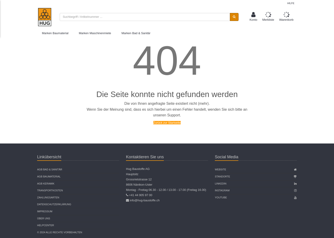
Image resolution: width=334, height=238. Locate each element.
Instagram (222, 190)
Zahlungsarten (48, 197)
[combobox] (145, 17)
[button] (253, 17)
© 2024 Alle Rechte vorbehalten (59, 232)
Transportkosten (50, 190)
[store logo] (44, 17)
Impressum (44, 211)
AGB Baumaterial (49, 176)
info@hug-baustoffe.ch (145, 200)
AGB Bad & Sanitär (49, 169)
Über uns (43, 218)
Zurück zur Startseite (167, 122)
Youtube (221, 197)
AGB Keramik (45, 183)
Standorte (222, 176)
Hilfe (290, 3)
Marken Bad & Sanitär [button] (135, 33)
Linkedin (220, 183)
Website (220, 169)
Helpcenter (45, 225)
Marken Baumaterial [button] (55, 33)
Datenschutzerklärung (54, 204)
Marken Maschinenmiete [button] (95, 33)
